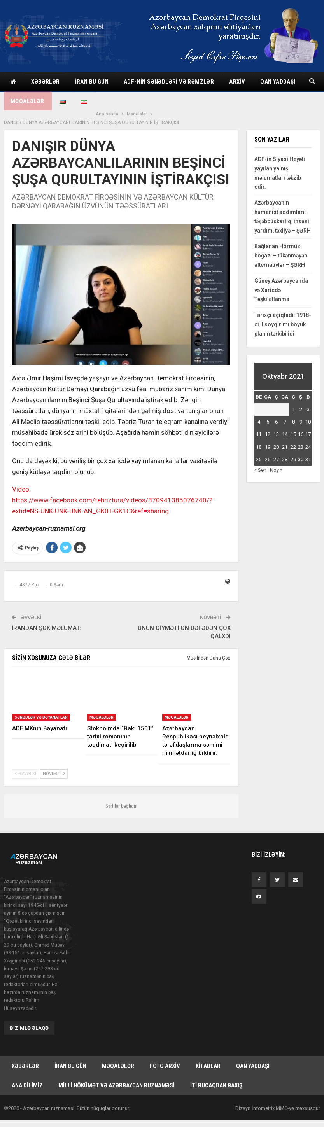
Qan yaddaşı (253, 1057)
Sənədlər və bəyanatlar (41, 709)
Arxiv (237, 81)
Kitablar (208, 1057)
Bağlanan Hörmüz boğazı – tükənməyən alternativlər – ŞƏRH (280, 246)
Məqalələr (101, 709)
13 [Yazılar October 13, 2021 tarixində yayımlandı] (276, 426)
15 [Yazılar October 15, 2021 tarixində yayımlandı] (293, 426)
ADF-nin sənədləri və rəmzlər (169, 81)
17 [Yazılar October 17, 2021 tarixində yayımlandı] (308, 426)
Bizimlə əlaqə (29, 1019)
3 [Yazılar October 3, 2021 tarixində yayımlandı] (308, 401)
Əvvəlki (25, 765)
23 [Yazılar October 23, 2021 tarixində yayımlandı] (300, 438)
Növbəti (54, 765)
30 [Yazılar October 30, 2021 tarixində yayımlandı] (300, 451)
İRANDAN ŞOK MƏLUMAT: (46, 619)
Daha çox (273, 81)
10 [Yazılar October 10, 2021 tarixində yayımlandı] (308, 413)
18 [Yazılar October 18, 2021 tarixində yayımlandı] (258, 438)
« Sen (260, 461)
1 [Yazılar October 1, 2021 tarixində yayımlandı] (293, 401)
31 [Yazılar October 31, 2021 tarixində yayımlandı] (308, 451)
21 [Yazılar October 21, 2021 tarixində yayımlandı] (284, 438)
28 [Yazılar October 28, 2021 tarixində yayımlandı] (284, 451)
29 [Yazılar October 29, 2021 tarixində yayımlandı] (293, 451)
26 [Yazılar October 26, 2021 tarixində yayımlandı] (267, 451)
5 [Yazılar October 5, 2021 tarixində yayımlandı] (267, 413)
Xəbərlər (45, 81)
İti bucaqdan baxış (216, 1076)
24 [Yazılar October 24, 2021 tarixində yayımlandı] (308, 438)
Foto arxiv (165, 1057)
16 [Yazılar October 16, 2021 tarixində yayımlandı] (300, 426)
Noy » (276, 461)
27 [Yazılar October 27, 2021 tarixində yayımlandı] (276, 451)
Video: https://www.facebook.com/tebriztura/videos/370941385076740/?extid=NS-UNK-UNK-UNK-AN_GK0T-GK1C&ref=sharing (112, 491)
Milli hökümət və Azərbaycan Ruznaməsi (116, 1076)
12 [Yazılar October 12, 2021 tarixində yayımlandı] (267, 426)
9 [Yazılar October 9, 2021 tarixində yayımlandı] (300, 413)
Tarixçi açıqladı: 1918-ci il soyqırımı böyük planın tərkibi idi (282, 315)
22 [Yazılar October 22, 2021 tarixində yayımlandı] (293, 438)
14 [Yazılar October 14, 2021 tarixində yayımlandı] (284, 426)
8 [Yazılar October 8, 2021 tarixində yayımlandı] (293, 413)
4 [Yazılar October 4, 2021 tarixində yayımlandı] (258, 413)
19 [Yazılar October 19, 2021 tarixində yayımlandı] (267, 438)
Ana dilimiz (27, 1076)
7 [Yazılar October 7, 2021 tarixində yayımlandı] (285, 413)
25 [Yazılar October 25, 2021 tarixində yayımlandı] (258, 451)
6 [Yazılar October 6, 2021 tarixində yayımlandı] (276, 413)
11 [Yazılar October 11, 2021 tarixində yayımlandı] (258, 426)
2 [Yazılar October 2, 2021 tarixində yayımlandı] (300, 401)
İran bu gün (92, 81)
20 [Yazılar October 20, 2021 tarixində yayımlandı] (276, 438)
